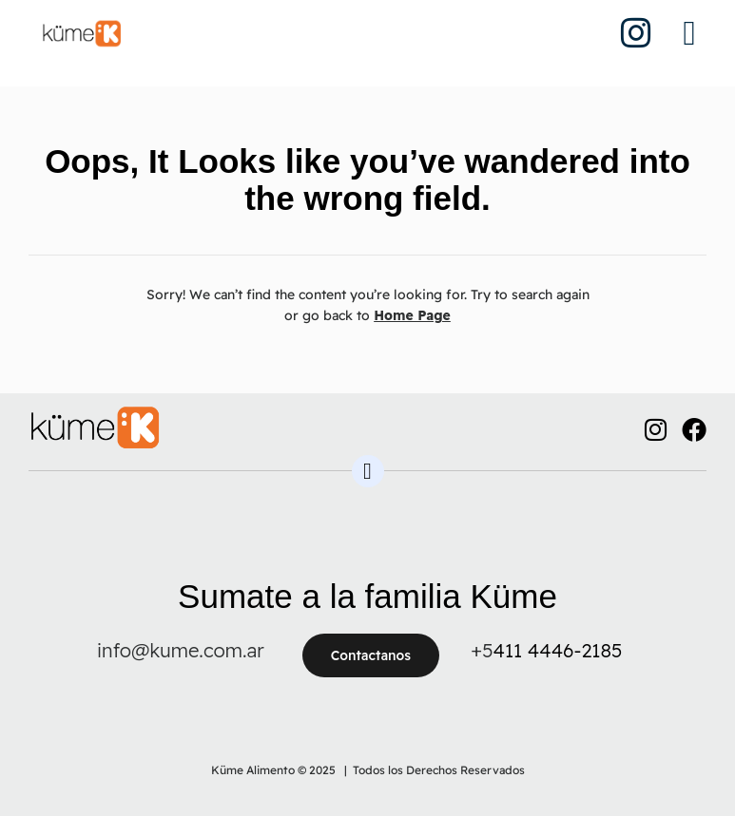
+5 (482, 650)
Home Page (412, 315)
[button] (689, 33)
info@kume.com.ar (180, 650)
